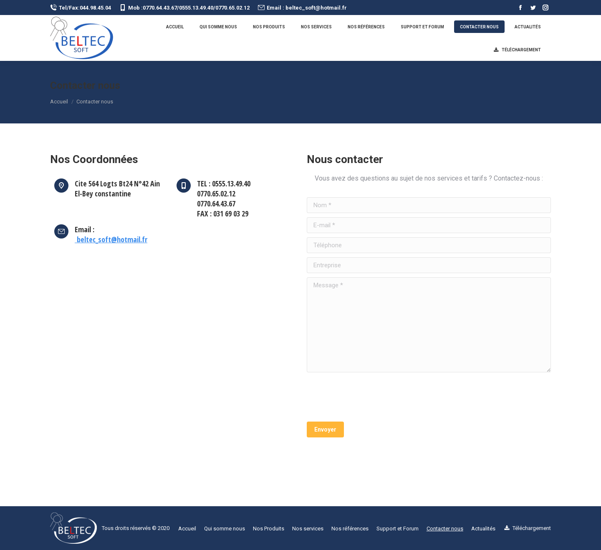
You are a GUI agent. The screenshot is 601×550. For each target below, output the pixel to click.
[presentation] (370, 397)
